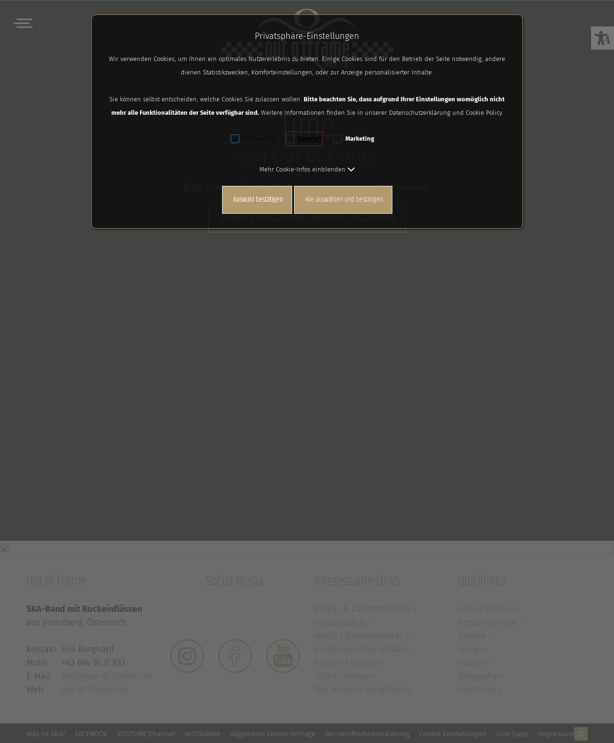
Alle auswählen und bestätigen (344, 199)
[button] (307, 169)
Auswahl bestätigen (258, 199)
